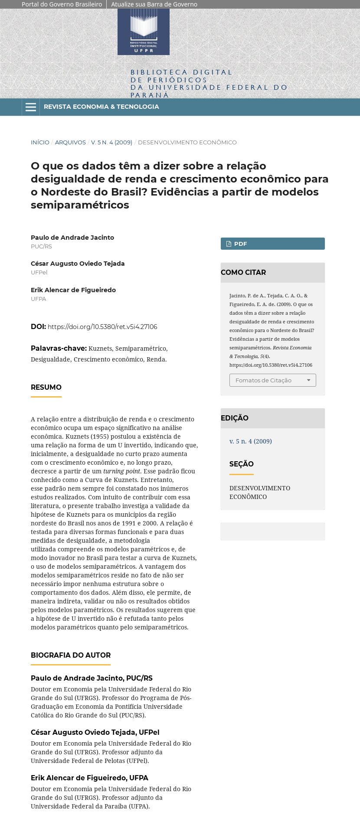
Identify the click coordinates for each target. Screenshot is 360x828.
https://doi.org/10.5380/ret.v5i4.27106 (102, 327)
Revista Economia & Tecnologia (101, 107)
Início (40, 142)
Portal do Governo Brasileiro (62, 4)
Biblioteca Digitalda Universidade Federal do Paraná (210, 83)
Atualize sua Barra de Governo (154, 4)
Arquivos (70, 142)
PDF (239, 243)
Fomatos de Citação (263, 380)
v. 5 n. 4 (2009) (111, 142)
